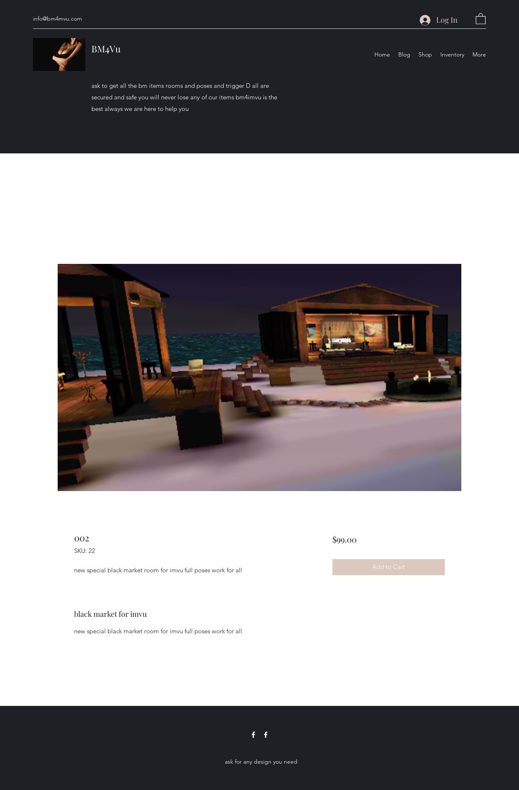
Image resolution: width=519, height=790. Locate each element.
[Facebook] (253, 735)
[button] (481, 18)
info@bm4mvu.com (57, 18)
